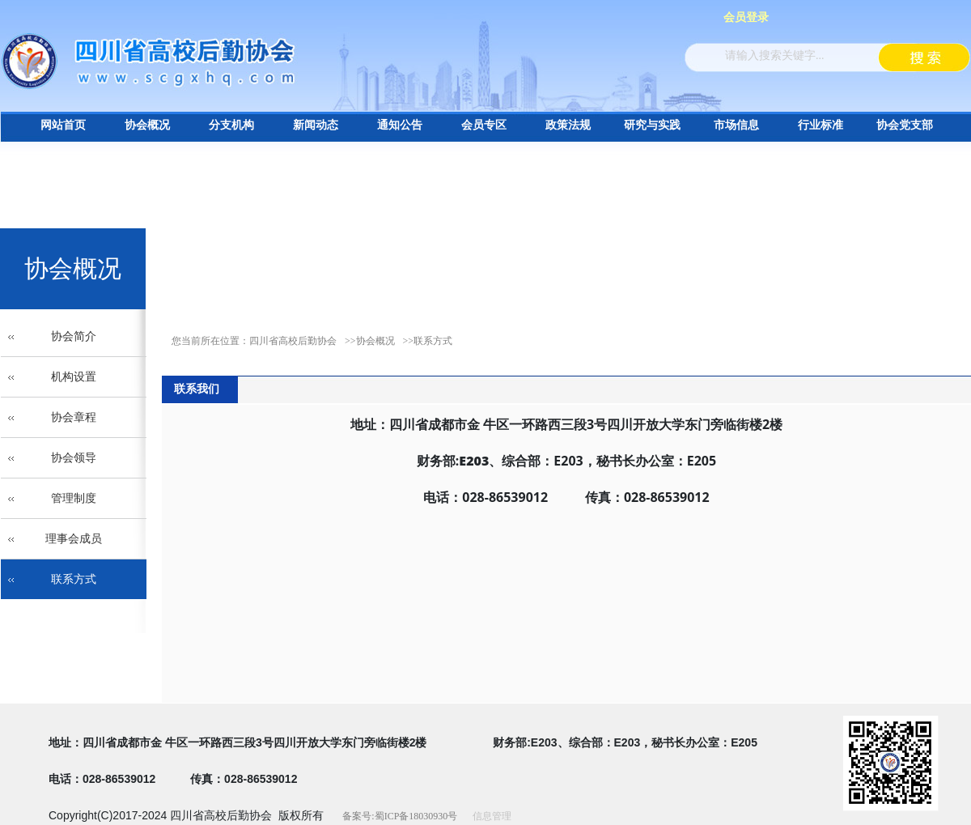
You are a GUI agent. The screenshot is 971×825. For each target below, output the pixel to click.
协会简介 (73, 336)
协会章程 (73, 417)
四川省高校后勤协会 (293, 341)
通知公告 (399, 125)
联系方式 (73, 579)
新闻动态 (315, 125)
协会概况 (147, 125)
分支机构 (231, 125)
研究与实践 (652, 125)
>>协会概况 (370, 341)
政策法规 (568, 125)
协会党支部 (904, 125)
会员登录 (746, 17)
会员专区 (484, 125)
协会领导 (73, 458)
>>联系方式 (428, 341)
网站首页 (63, 125)
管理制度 (73, 498)
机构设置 (73, 377)
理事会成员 (73, 539)
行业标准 (820, 125)
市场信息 (736, 125)
